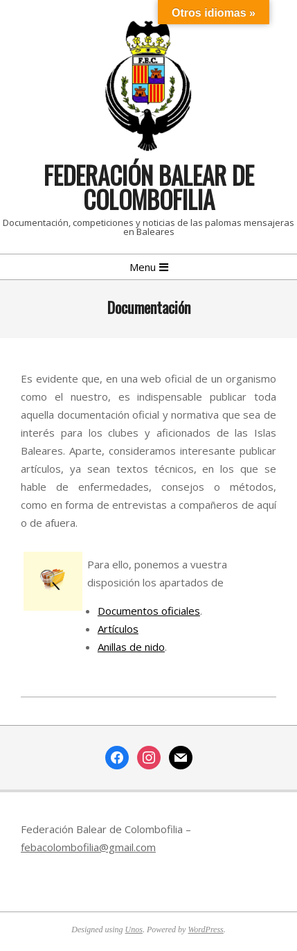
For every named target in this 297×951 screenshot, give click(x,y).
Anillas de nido (131, 647)
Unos (134, 929)
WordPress (205, 929)
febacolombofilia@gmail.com (88, 847)
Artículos (118, 629)
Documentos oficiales (149, 611)
